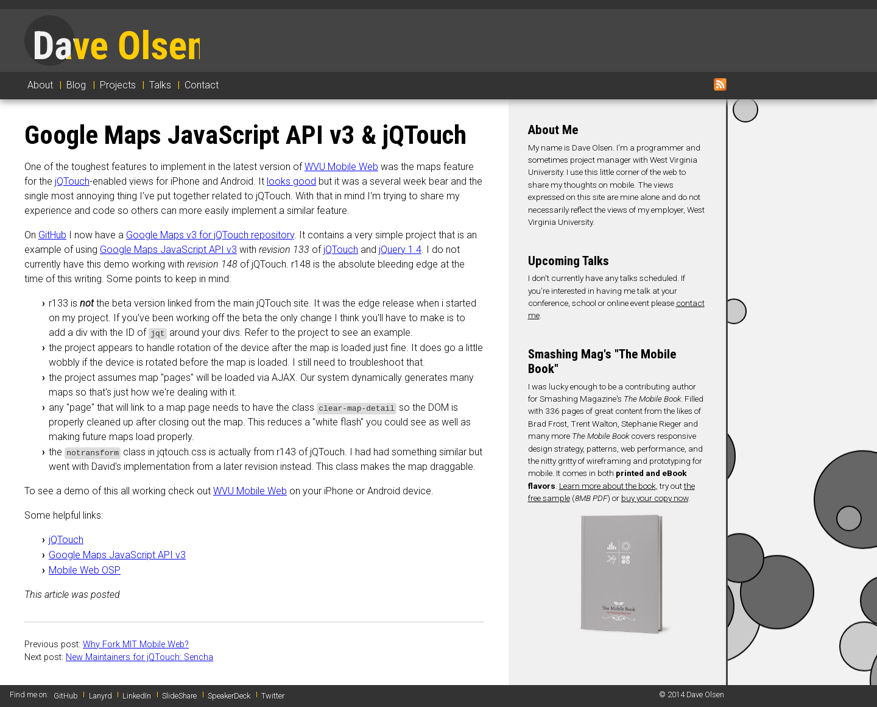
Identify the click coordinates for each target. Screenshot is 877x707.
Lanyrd (100, 695)
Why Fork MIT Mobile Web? (136, 644)
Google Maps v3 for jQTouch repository (210, 235)
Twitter (272, 695)
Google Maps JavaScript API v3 (168, 249)
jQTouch (72, 181)
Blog (76, 85)
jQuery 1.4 (400, 249)
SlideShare (179, 695)
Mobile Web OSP (85, 570)
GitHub (52, 235)
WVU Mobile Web (341, 166)
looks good (291, 181)
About (40, 85)
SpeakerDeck (229, 695)
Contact (202, 85)
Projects (118, 85)
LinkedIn (136, 695)
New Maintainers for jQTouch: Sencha (139, 657)
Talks (160, 85)
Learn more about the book (607, 486)
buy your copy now (654, 498)
